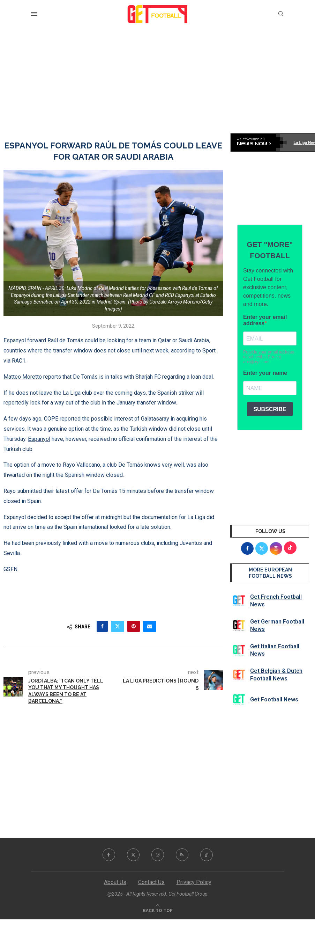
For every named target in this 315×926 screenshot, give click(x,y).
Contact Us (151, 882)
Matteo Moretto (22, 376)
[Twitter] (133, 854)
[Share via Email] (149, 626)
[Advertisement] (157, 81)
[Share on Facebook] (102, 626)
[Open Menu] (34, 14)
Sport (209, 350)
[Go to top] (158, 910)
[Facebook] (109, 854)
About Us (115, 882)
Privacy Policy (194, 882)
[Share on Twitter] (117, 626)
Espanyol (39, 439)
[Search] (280, 14)
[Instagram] (157, 854)
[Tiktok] (206, 854)
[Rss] (182, 854)
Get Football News (274, 699)
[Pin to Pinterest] (133, 626)
